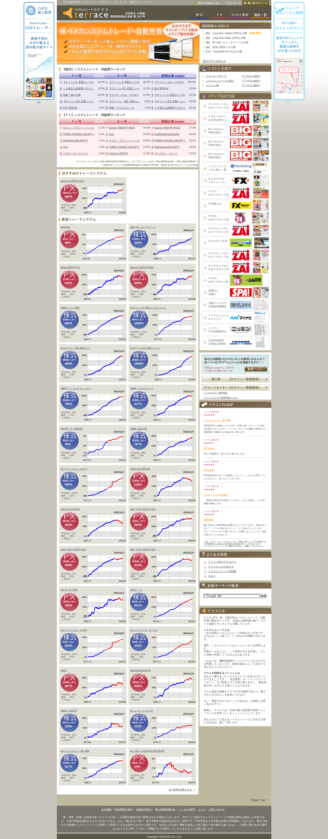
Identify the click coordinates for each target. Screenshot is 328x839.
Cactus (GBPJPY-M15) (122, 127)
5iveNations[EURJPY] (75, 140)
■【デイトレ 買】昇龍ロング (75, 348)
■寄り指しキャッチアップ (143, 227)
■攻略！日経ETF (69, 711)
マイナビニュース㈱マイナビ (218, 317)
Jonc (65, 147)
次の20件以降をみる (180, 789)
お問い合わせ (216, 809)
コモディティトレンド (76, 153)
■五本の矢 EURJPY (70, 509)
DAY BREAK (70, 107)
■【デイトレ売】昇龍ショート (145, 348)
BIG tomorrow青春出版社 (216, 131)
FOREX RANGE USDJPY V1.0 (80, 134)
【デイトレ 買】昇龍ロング (125, 101)
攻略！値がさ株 (72, 94)
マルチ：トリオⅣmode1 (216, 495)
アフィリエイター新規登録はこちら (221, 397)
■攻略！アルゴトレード (142, 388)
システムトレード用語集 (222, 571)
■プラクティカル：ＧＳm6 (74, 630)
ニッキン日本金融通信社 (217, 329)
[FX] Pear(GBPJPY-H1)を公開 (224, 51)
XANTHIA (208, 520)
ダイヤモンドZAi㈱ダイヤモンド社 (218, 106)
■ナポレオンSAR (69, 590)
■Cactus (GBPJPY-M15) (72, 181)
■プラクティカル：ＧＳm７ (74, 469)
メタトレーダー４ (216, 76)
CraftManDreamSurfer (167, 134)
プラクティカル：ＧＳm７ (124, 94)
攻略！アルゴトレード (122, 107)
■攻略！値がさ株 (139, 428)
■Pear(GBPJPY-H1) (70, 267)
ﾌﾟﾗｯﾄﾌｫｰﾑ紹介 (251, 76)
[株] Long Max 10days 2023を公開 (226, 33)
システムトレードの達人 (220, 80)
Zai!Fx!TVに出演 (217, 240)
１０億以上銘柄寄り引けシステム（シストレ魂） (91, 88)
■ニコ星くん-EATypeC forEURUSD (148, 751)
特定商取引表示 (124, 809)
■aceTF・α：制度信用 (72, 428)
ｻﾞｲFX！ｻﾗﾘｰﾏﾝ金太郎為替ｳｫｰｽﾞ (218, 118)
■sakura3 (65, 227)
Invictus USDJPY (118, 153)
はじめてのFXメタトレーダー (217, 180)
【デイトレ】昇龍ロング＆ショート (83, 82)
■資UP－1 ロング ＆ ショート (76, 388)
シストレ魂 (212, 85)
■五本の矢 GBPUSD (140, 469)
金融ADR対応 (144, 809)
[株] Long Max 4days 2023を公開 (226, 37)
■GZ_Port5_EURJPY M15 (73, 549)
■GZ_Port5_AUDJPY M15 (143, 509)
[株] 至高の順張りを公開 (221, 47)
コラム (202, 809)
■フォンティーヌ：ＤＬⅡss (144, 630)
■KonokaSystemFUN (141, 670)
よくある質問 (187, 809)
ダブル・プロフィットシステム (81, 127)
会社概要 (106, 809)
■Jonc (64, 670)
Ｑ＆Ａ (212, 575)
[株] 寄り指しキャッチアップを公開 (227, 42)
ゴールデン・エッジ (165, 153)
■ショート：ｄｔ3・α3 (142, 711)
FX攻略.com (215, 203)
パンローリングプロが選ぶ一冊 (217, 168)
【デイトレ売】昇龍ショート (79, 101)
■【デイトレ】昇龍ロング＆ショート (148, 308)
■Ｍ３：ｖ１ (137, 590)
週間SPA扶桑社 (213, 292)
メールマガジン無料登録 (215, 393)
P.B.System (209, 448)
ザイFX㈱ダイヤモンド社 (218, 193)
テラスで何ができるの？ (222, 562)
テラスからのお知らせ (221, 566)
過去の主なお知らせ (214, 61)
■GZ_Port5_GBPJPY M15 (143, 549)
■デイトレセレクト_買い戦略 (75, 751)
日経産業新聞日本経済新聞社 (217, 342)
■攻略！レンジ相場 (70, 308)
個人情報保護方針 (165, 809)
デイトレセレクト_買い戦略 (217, 420)
